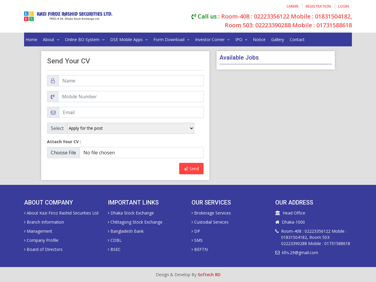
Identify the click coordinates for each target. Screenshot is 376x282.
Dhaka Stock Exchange (131, 213)
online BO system (85, 39)
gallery (277, 39)
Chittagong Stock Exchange (135, 222)
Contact (297, 39)
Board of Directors (43, 249)
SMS (197, 240)
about (51, 39)
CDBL (115, 240)
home (31, 39)
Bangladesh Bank (126, 231)
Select (57, 128)
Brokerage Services (211, 213)
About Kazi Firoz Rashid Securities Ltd (61, 213)
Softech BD (209, 274)
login (343, 6)
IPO (241, 39)
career (292, 6)
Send (191, 168)
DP (196, 231)
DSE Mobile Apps (129, 39)
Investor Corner (212, 39)
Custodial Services (210, 222)
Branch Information (44, 222)
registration (318, 6)
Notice (259, 39)
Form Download (171, 39)
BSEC (114, 249)
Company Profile (41, 240)
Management (38, 231)
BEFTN (200, 249)
